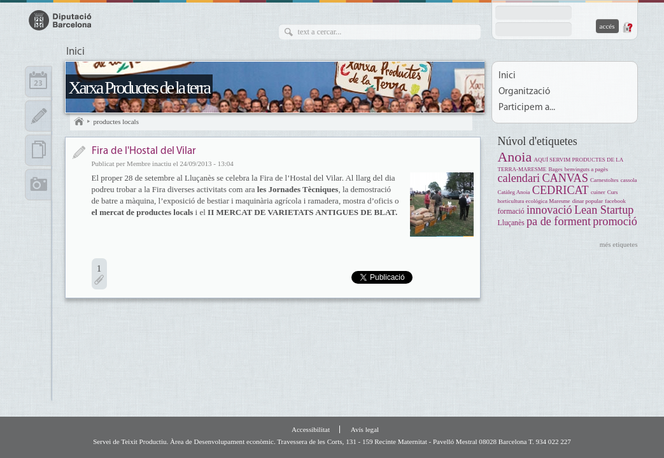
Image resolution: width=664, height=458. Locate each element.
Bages (556, 169)
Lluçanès (511, 223)
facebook (615, 201)
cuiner (598, 192)
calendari (519, 178)
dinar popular (587, 201)
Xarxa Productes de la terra (139, 87)
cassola (629, 180)
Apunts (38, 116)
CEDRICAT (560, 190)
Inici (75, 52)
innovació (549, 210)
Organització (524, 92)
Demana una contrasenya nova (627, 27)
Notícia (78, 152)
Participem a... (526, 108)
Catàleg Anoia (514, 192)
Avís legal (365, 429)
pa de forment (558, 221)
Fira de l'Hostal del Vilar (144, 151)
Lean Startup (603, 210)
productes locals (116, 121)
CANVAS (565, 178)
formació (511, 211)
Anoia (515, 157)
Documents (38, 150)
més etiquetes (619, 244)
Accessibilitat (311, 429)
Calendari (38, 81)
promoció (615, 221)
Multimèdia (38, 184)
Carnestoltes (604, 180)
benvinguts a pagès (586, 169)
